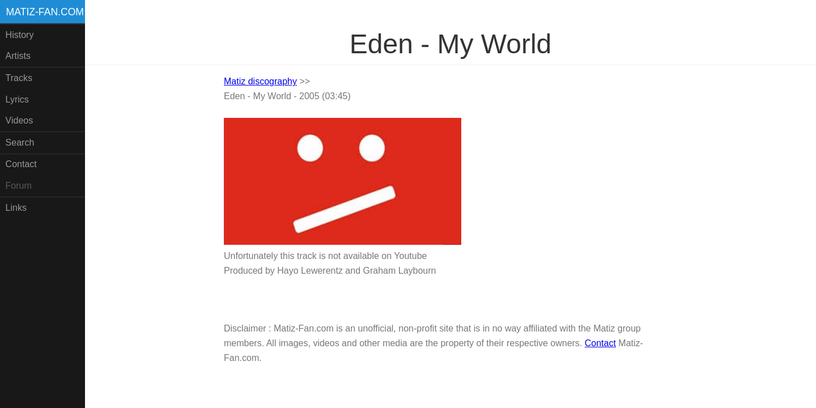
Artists (18, 56)
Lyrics (17, 99)
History (20, 35)
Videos (19, 120)
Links (16, 207)
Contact (21, 164)
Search (20, 142)
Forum (19, 185)
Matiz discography (260, 81)
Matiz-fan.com (45, 12)
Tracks (19, 78)
